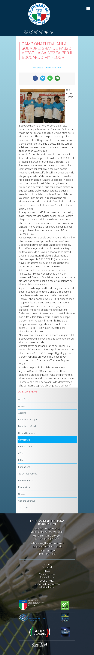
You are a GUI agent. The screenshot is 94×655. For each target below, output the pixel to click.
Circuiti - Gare (25, 446)
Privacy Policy (47, 577)
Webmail (47, 567)
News (47, 571)
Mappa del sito (47, 574)
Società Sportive (26, 500)
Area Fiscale (24, 399)
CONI (21, 453)
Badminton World (27, 426)
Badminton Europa (27, 419)
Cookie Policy (47, 580)
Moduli (47, 564)
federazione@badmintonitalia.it (47, 543)
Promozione (24, 487)
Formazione (24, 467)
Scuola (21, 494)
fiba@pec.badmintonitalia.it (47, 546)
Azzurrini (22, 412)
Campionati (24, 440)
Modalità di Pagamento (47, 584)
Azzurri (21, 406)
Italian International (27, 473)
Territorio (23, 507)
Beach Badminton (27, 433)
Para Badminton (26, 480)
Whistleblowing (47, 587)
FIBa (20, 460)
